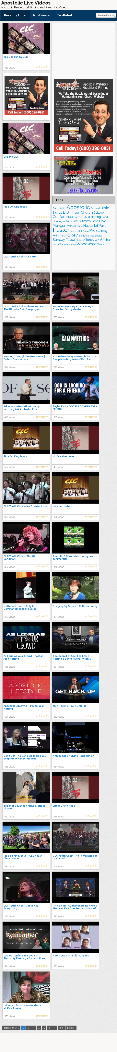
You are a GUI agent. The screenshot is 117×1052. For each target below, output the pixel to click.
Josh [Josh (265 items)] (95, 221)
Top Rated (64, 15)
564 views (59, 766)
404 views (59, 617)
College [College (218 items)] (98, 212)
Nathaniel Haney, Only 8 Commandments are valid (20, 607)
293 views (59, 367)
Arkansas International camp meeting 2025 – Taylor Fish (22, 408)
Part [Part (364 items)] (102, 225)
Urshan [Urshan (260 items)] (106, 240)
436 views (10, 766)
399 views (59, 417)
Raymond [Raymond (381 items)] (61, 235)
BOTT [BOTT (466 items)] (68, 212)
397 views (59, 667)
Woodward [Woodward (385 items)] (86, 244)
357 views (59, 317)
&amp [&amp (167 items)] (56, 208)
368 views (59, 866)
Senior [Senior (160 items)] (82, 235)
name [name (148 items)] (80, 226)
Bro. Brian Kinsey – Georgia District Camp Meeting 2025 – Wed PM (74, 358)
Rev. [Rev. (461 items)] (74, 235)
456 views (10, 667)
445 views (59, 567)
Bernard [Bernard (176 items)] (95, 208)
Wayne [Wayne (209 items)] (63, 244)
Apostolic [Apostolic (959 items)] (78, 207)
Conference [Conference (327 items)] (63, 217)
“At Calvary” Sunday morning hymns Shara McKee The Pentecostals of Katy (75, 908)
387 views (10, 567)
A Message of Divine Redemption (73, 756)
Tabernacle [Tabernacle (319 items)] (75, 239)
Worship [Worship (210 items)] (102, 244)
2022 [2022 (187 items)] (63, 208)
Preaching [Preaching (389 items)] (98, 230)
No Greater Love (63, 456)
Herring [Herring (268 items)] (95, 217)
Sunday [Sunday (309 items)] (59, 239)
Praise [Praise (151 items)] (85, 231)
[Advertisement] (83, 50)
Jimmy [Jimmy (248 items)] (86, 221)
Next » (71, 1027)
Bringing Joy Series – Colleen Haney (75, 606)
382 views (10, 317)
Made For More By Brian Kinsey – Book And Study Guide (73, 308)
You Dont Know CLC (16, 57)
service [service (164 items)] (90, 235)
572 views (59, 916)
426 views (10, 417)
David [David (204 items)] (86, 217)
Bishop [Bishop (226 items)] (57, 212)
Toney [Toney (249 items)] (89, 240)
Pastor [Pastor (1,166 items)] (61, 229)
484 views (10, 716)
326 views (59, 517)
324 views (10, 267)
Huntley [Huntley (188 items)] (57, 221)
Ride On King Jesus (15, 206)
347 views (10, 916)
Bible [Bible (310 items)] (104, 208)
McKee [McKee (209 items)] (71, 225)
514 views (10, 966)
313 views (10, 67)
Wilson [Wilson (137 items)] (72, 244)
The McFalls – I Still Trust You (71, 955)
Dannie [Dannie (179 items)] (78, 217)
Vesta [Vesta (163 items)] (56, 244)
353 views (59, 966)
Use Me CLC (11, 156)
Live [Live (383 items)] (103, 221)
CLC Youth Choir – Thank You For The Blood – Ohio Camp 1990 (24, 308)
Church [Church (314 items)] (87, 212)
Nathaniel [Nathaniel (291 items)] (90, 226)
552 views (10, 816)
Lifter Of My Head (64, 806)
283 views (10, 617)
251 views (10, 167)
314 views (59, 816)
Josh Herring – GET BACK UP (70, 706)
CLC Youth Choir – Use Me (20, 256)
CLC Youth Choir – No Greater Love (26, 506)
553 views (10, 1016)
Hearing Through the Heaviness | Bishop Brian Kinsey (24, 358)
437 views (10, 866)
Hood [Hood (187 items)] (104, 217)
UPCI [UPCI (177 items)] (98, 239)
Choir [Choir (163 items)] (77, 212)
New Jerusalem (62, 506)
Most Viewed (42, 15)
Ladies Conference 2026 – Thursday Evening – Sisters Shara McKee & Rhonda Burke (25, 958)
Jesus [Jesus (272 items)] (77, 221)
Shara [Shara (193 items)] (98, 235)
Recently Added (15, 15)
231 (61, 1027)
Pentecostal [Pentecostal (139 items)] (76, 231)
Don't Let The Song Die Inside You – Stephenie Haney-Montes (26, 757)
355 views (10, 517)
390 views (10, 217)
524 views (10, 367)
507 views (10, 467)
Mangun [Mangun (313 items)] (59, 225)
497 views (59, 467)
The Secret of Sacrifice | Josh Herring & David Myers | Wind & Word (72, 659)
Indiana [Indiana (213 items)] (67, 221)
